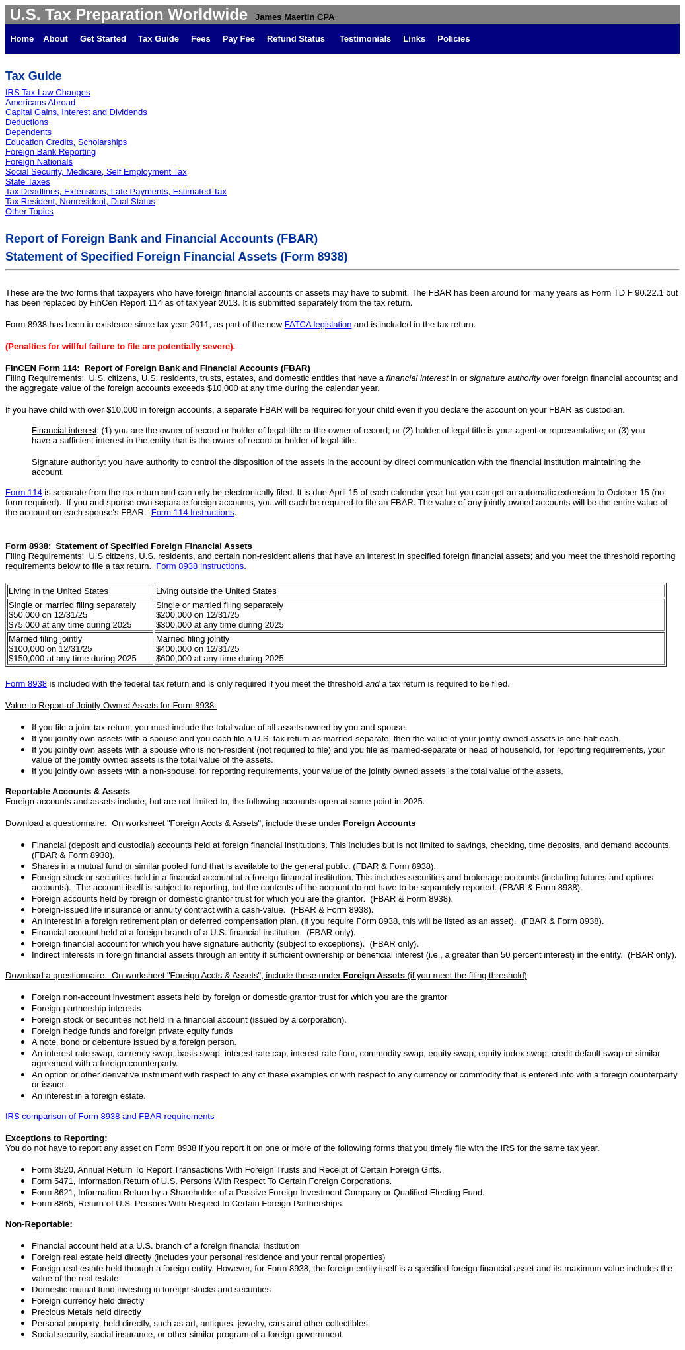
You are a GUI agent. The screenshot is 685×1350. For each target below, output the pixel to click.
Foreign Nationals (39, 162)
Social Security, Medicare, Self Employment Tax (96, 172)
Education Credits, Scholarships (66, 142)
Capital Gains (31, 112)
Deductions (26, 122)
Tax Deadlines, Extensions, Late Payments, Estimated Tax (116, 191)
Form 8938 (26, 684)
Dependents (28, 132)
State (16, 182)
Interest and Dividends (104, 112)
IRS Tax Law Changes (47, 92)
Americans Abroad (40, 102)
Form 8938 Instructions (200, 566)
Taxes (39, 182)
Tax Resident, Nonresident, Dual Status (80, 201)
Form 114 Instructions (192, 512)
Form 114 (23, 492)
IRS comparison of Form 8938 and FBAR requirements (109, 1116)
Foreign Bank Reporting (50, 152)
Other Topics (29, 211)
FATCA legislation (318, 324)
